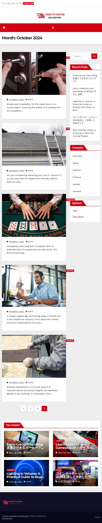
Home (97, 517)
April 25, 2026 (15, 453)
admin (29, 100)
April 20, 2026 (64, 482)
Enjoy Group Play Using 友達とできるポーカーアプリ (85, 78)
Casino (9, 441)
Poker (58, 470)
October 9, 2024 (16, 100)
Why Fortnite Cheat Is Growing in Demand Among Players (84, 133)
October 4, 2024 (16, 171)
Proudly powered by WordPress (15, 516)
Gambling (60, 441)
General (77, 191)
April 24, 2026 (15, 482)
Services (70, 270)
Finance (77, 177)
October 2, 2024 (16, 312)
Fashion (77, 170)
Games (76, 184)
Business (77, 156)
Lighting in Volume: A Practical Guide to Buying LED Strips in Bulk (26, 477)
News (75, 163)
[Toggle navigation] (53, 27)
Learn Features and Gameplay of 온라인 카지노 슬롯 (84, 91)
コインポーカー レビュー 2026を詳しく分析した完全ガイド (85, 120)
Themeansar (7, 518)
